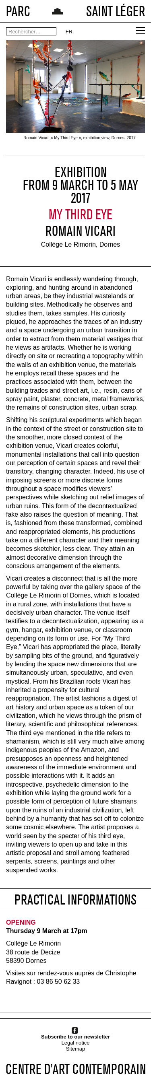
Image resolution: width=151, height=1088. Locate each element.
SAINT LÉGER (115, 11)
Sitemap (75, 1049)
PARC (18, 11)
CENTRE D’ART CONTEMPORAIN (76, 1069)
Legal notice (75, 1043)
